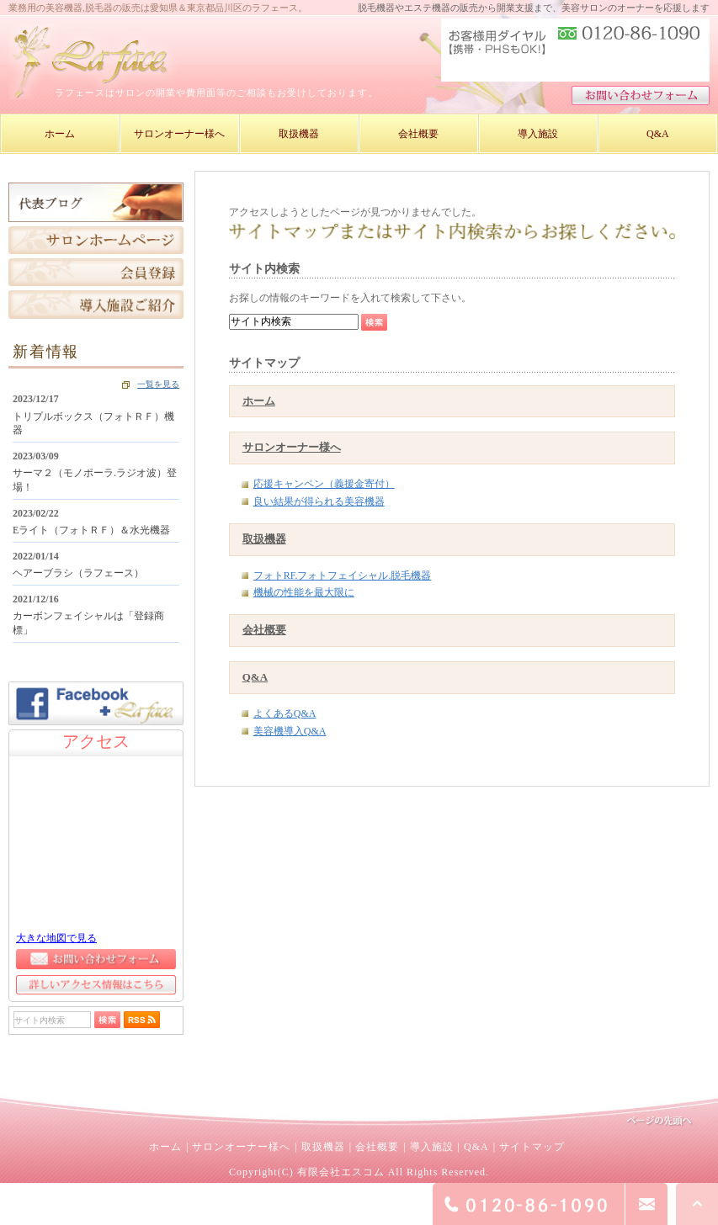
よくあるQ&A (284, 713)
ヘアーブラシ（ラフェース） (78, 573)
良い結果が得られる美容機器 (319, 501)
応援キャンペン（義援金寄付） (324, 484)
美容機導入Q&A (290, 731)
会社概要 (264, 629)
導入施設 (432, 1147)
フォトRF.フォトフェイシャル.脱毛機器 (342, 575)
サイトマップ (532, 1147)
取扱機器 (264, 539)
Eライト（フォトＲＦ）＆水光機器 (91, 530)
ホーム (258, 401)
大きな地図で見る (56, 938)
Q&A (255, 677)
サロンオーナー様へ (291, 447)
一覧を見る (158, 384)
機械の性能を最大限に (303, 592)
